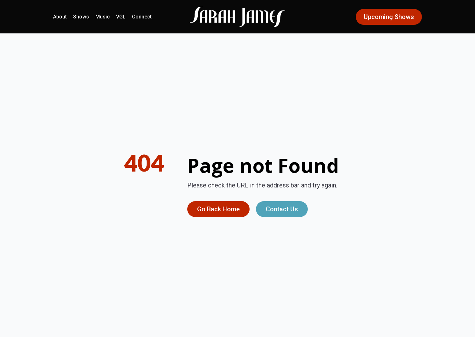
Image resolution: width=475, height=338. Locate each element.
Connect (142, 17)
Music (102, 17)
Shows (81, 17)
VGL (121, 17)
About (60, 17)
